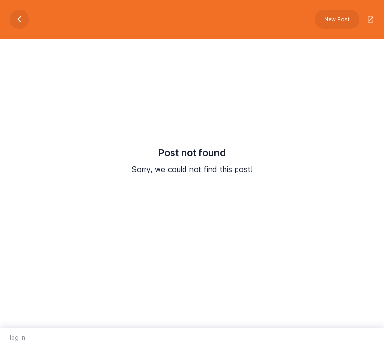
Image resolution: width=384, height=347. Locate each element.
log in (17, 337)
